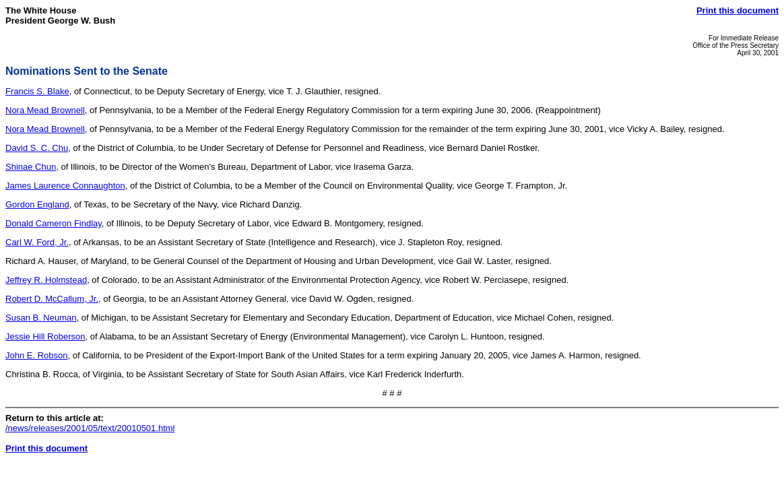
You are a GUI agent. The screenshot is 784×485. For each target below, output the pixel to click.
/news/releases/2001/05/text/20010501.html (90, 428)
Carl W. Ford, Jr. (37, 242)
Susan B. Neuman (41, 318)
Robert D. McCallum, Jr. (51, 299)
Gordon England (37, 204)
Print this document (737, 10)
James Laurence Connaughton (65, 186)
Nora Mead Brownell (45, 110)
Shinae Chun (30, 167)
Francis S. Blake (37, 91)
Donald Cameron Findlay (53, 223)
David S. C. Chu (36, 148)
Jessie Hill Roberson (45, 336)
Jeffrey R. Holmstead (46, 280)
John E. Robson (36, 355)
